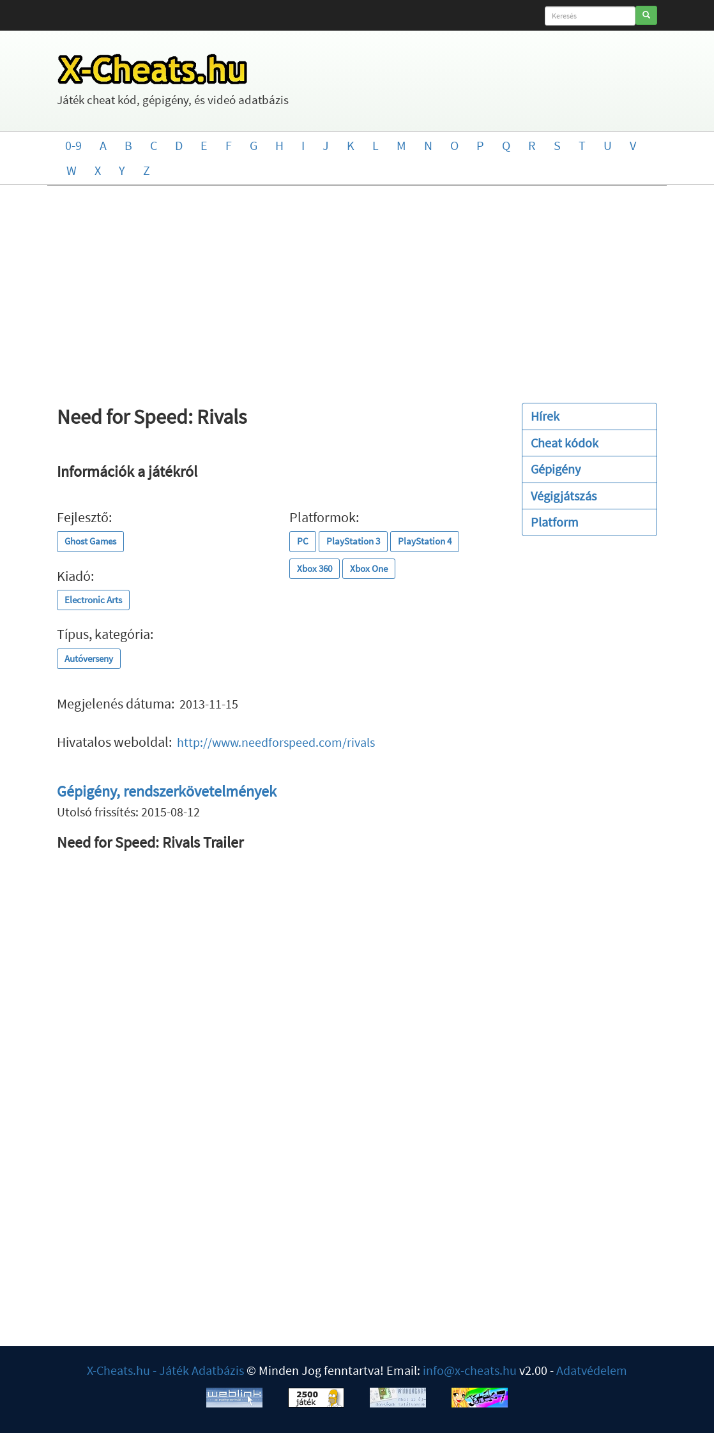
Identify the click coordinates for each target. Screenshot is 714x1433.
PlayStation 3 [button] (353, 541)
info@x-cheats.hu (470, 1370)
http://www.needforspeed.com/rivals (276, 742)
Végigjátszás (563, 496)
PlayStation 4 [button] (425, 541)
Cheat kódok (564, 443)
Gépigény (556, 469)
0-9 (73, 145)
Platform (555, 522)
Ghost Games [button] (90, 541)
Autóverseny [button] (89, 658)
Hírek (545, 416)
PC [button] (302, 541)
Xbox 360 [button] (314, 568)
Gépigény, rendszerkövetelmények (167, 791)
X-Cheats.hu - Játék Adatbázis (165, 1370)
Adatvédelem (591, 1370)
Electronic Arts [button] (93, 600)
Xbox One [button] (369, 568)
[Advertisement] (357, 288)
